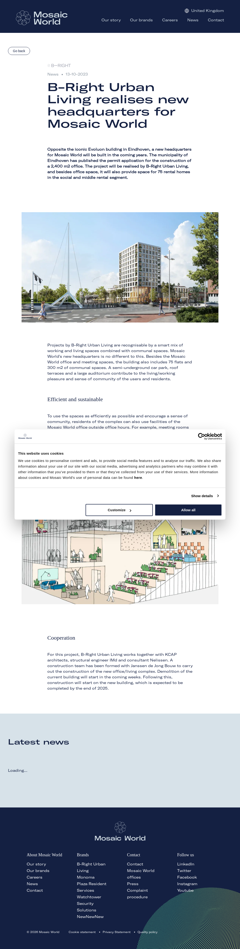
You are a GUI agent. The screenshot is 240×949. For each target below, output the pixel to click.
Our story (36, 864)
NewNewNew (90, 916)
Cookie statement (82, 932)
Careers (34, 877)
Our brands (38, 870)
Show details (202, 496)
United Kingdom (204, 10)
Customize (119, 510)
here (138, 478)
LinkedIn (185, 864)
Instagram (187, 883)
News (32, 883)
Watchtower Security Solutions (89, 903)
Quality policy (148, 932)
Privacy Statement (117, 932)
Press (133, 883)
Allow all (188, 510)
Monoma (85, 877)
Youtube (185, 890)
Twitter (184, 870)
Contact (35, 890)
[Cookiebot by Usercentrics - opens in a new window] (201, 436)
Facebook (187, 877)
